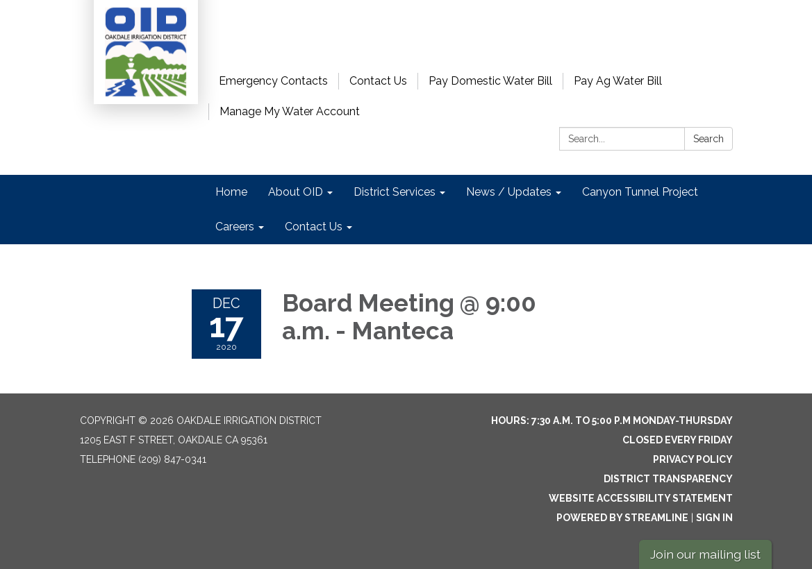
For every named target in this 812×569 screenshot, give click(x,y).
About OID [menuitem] (295, 191)
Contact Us (378, 80)
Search (708, 138)
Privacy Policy (693, 459)
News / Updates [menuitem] (509, 191)
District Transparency (668, 478)
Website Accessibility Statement (641, 498)
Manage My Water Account (289, 111)
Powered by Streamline (622, 517)
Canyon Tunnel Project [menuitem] (640, 191)
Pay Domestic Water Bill (490, 80)
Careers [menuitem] (234, 226)
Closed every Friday (677, 439)
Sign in (714, 517)
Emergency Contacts (273, 80)
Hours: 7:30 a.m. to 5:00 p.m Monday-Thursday (612, 420)
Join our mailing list (705, 554)
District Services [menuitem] (395, 191)
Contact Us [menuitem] (313, 226)
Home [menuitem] (231, 191)
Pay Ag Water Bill (618, 80)
